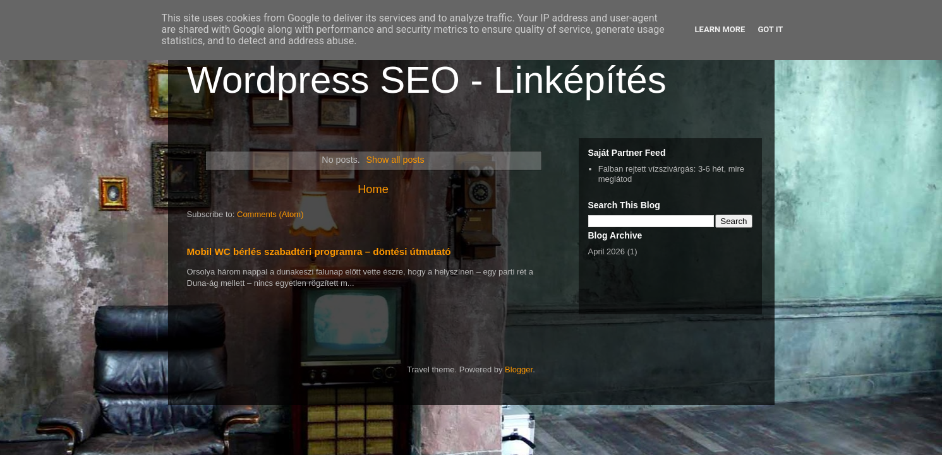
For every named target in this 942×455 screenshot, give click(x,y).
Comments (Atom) (270, 214)
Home (373, 189)
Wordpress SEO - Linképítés (427, 80)
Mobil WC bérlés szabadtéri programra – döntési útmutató (319, 251)
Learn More (720, 29)
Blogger (519, 369)
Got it (770, 29)
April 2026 (606, 251)
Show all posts (395, 160)
